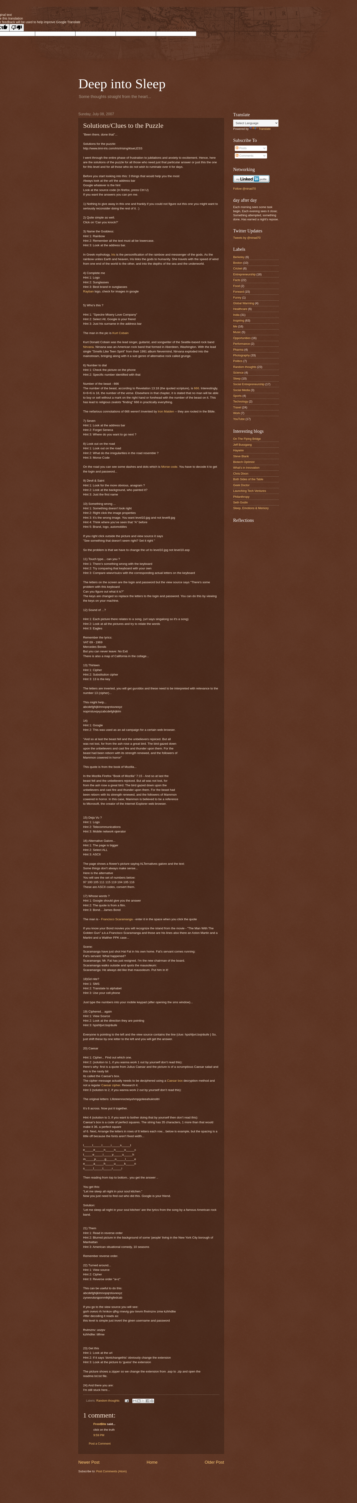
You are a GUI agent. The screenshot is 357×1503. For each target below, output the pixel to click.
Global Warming (243, 303)
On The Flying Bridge (247, 438)
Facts (236, 280)
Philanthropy (241, 496)
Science (238, 372)
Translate (260, 129)
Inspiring (238, 320)
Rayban (88, 291)
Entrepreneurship (244, 274)
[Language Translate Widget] (255, 123)
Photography (241, 355)
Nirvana (88, 347)
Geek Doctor (241, 485)
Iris (113, 254)
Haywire (238, 450)
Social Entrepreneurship (248, 384)
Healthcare (240, 309)
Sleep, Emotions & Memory (251, 508)
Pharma (238, 349)
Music (237, 332)
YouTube (239, 419)
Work (236, 413)
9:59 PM (98, 1435)
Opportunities (242, 338)
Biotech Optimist (244, 462)
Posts (241, 148)
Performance (241, 343)
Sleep (237, 378)
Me (235, 326)
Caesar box (175, 1080)
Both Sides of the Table (248, 479)
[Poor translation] (16, 27)
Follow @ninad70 (244, 188)
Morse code (169, 466)
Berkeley (239, 257)
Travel (237, 407)
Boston (237, 262)
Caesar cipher (110, 1085)
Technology (240, 401)
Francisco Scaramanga (117, 919)
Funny (237, 297)
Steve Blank (241, 456)
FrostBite (99, 1424)
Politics (237, 361)
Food (236, 286)
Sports (237, 395)
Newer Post (88, 1462)
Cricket (237, 268)
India (236, 315)
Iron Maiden (166, 411)
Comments (244, 155)
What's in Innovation (246, 467)
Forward (238, 291)
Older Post (214, 1462)
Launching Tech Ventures (249, 491)
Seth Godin (240, 502)
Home (152, 1462)
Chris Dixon (240, 473)
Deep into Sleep (122, 83)
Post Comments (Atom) (111, 1471)
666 (196, 388)
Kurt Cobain (120, 333)
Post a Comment (100, 1443)
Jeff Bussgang (242, 444)
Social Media (241, 390)
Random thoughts (108, 1400)
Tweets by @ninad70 (246, 237)
